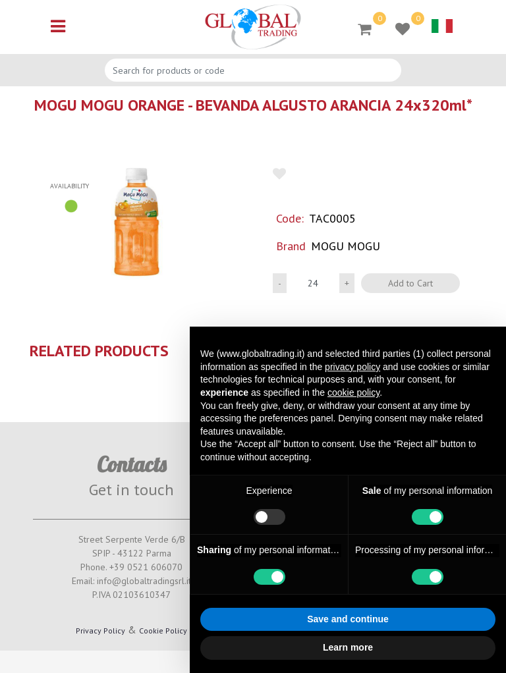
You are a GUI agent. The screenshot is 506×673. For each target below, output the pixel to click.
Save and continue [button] (348, 619)
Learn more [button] (348, 647)
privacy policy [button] (352, 367)
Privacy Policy (100, 630)
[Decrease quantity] (280, 283)
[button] (136, 221)
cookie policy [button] (353, 392)
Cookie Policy (163, 630)
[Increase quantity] (346, 283)
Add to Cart (410, 283)
